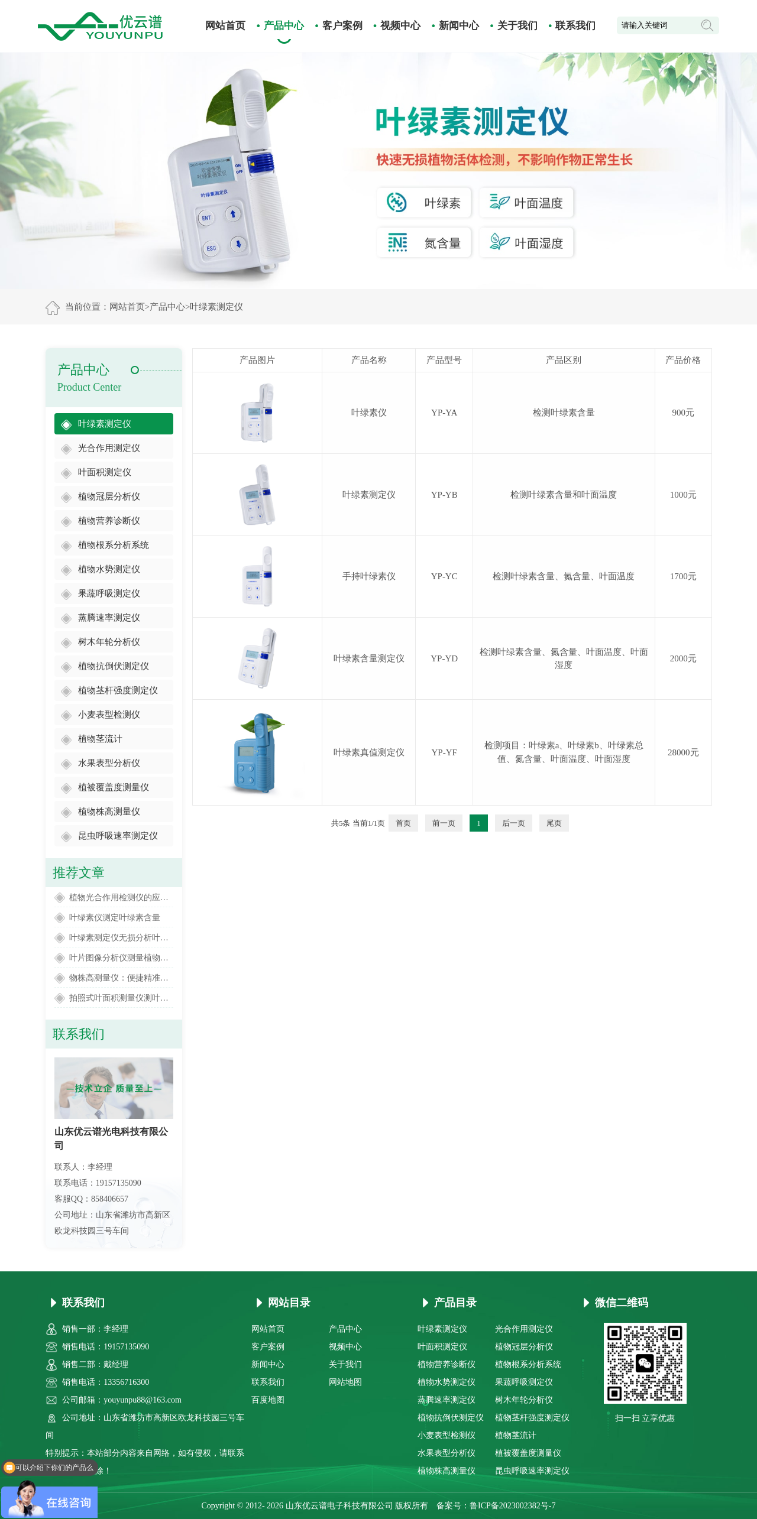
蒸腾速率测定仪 (109, 617)
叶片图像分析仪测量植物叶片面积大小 (121, 957)
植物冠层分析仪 (109, 496)
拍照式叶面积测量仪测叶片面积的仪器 (121, 998)
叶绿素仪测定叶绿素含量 (114, 917)
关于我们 (517, 25)
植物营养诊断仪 (109, 520)
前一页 (443, 823)
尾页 (554, 823)
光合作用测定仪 (109, 448)
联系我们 (575, 25)
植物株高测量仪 (109, 811)
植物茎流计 (100, 739)
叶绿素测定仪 (216, 306)
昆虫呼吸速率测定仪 (118, 835)
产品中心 (284, 25)
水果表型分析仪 (109, 763)
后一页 (513, 823)
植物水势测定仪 (109, 569)
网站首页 (225, 25)
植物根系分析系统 (113, 545)
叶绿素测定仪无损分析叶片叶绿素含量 (121, 937)
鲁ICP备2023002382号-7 (512, 1505)
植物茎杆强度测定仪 (118, 690)
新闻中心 (459, 25)
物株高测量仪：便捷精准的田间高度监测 (121, 977)
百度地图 (267, 1399)
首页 (403, 823)
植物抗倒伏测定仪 (113, 666)
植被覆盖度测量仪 (113, 787)
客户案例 (342, 25)
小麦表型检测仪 (109, 714)
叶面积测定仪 (104, 472)
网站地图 (345, 1382)
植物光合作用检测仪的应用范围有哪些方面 (121, 897)
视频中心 (400, 25)
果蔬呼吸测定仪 (109, 593)
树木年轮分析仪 (109, 642)
